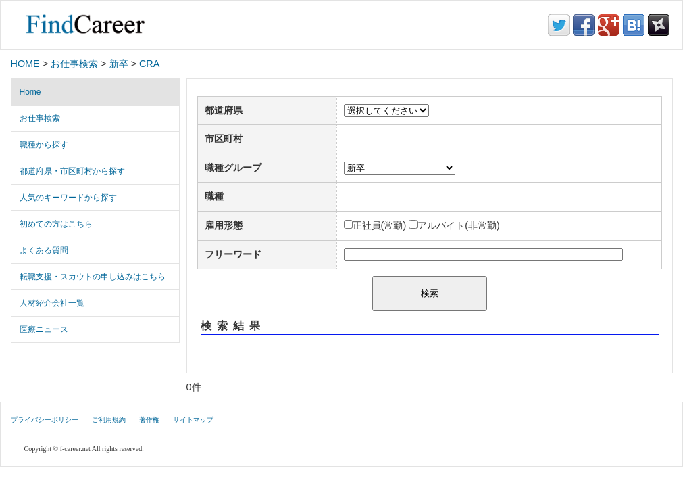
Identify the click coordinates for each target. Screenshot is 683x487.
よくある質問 (44, 250)
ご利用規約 (109, 419)
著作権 (149, 419)
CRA (149, 63)
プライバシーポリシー (44, 419)
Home (30, 92)
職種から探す (44, 144)
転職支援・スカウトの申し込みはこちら (93, 276)
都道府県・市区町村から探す (72, 171)
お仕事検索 (74, 63)
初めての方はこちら (56, 224)
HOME (25, 63)
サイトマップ (193, 419)
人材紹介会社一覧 (52, 303)
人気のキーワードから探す (68, 197)
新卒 (118, 63)
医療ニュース (44, 329)
